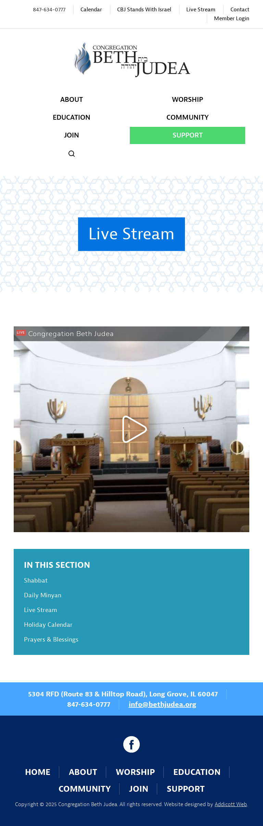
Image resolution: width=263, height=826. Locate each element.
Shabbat (36, 581)
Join (71, 135)
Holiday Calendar (48, 625)
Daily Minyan (42, 595)
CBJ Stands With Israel (144, 9)
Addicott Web (231, 804)
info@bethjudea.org (162, 704)
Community (187, 117)
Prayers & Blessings (51, 640)
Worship (187, 99)
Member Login (231, 18)
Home (37, 772)
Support (188, 135)
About (71, 99)
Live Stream (200, 9)
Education (71, 117)
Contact (239, 9)
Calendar (91, 9)
